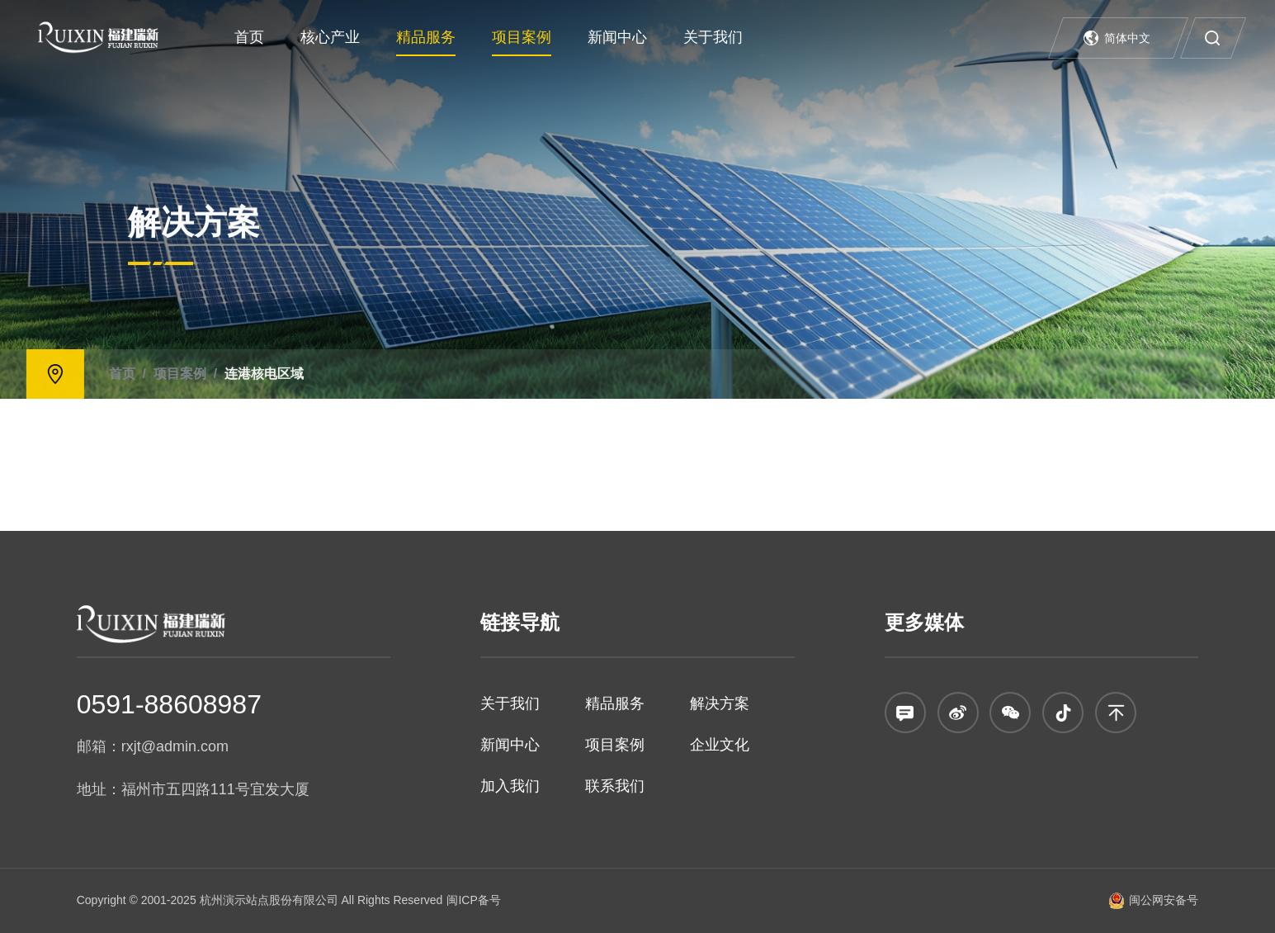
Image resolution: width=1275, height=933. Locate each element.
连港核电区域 (83, 373)
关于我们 (713, 37)
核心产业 (330, 37)
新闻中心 (617, 37)
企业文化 (719, 744)
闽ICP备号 (473, 900)
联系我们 (615, 786)
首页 (249, 37)
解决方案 (719, 703)
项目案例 (521, 37)
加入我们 (510, 786)
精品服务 (426, 37)
